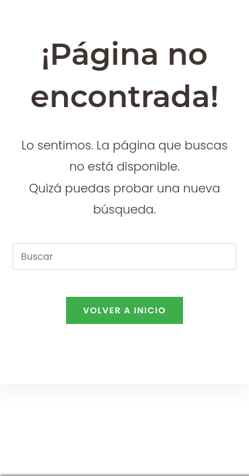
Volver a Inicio (124, 310)
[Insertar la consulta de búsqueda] (124, 256)
